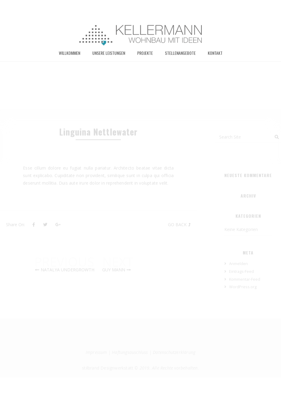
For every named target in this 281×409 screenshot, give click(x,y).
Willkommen (69, 56)
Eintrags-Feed (241, 286)
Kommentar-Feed (244, 293)
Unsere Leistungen (108, 56)
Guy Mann (113, 284)
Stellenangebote (180, 56)
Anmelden (238, 278)
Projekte (145, 56)
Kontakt (215, 56)
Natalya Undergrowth (67, 284)
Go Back (177, 239)
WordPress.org (243, 301)
